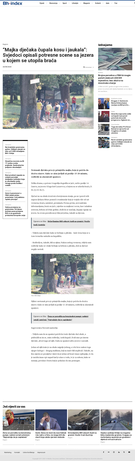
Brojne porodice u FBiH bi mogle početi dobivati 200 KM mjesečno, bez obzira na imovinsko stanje (114, 79)
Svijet (113, 111)
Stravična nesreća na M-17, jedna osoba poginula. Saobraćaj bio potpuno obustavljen (14, 164)
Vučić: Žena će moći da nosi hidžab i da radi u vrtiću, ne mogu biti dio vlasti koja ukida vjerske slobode (50, 435)
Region (5, 44)
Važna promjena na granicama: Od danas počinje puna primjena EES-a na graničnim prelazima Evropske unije (15, 211)
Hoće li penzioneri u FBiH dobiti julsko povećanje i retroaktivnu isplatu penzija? (14, 196)
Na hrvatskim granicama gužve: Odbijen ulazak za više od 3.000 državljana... (121, 143)
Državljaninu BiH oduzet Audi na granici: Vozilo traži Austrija (82, 434)
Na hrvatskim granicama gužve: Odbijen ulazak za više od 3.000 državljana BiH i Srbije (15, 150)
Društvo (100, 72)
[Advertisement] (67, 24)
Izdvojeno (8, 144)
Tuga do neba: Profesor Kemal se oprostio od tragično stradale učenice (121, 130)
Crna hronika (115, 124)
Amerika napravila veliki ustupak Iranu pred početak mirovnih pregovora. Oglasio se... (121, 117)
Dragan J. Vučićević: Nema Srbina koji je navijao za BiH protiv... (120, 103)
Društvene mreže (116, 98)
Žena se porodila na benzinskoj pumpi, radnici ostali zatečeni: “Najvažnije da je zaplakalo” (17, 435)
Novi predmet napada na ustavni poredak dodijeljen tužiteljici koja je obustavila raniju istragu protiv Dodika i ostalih (15, 180)
